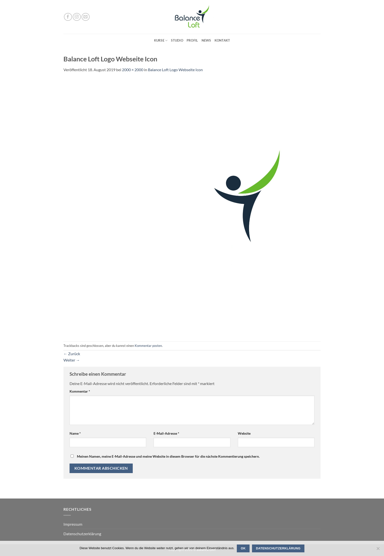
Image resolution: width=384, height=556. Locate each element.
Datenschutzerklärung (82, 533)
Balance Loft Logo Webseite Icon (175, 69)
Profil (192, 40)
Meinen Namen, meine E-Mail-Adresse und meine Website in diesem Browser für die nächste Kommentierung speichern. (168, 456)
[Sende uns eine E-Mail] (86, 17)
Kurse (161, 40)
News (206, 40)
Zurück (71, 353)
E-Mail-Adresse (166, 433)
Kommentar (80, 391)
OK (243, 548)
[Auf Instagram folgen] (77, 17)
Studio (177, 40)
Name (75, 433)
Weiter (71, 360)
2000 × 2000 (132, 69)
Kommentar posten (148, 346)
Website (244, 433)
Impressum (72, 524)
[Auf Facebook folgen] (68, 17)
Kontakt (222, 40)
